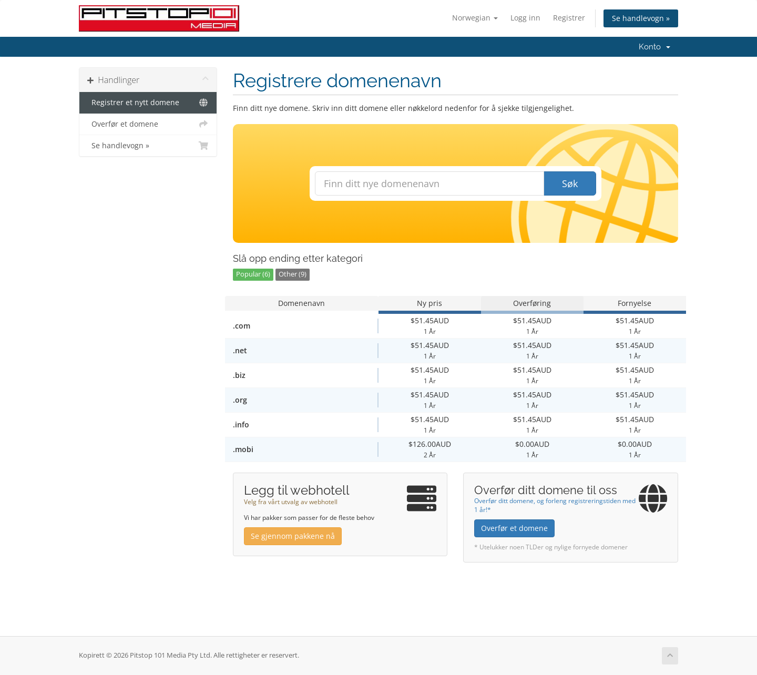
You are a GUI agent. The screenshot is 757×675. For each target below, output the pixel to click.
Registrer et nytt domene (148, 102)
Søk (570, 183)
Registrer (569, 18)
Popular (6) (253, 274)
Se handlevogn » (641, 18)
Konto (654, 47)
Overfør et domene (148, 124)
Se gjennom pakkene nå (293, 536)
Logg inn (525, 18)
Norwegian (475, 18)
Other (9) (292, 274)
